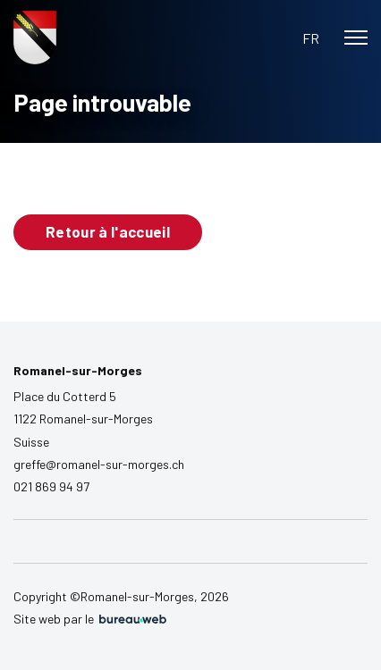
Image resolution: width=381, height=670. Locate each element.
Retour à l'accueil (108, 231)
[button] (311, 38)
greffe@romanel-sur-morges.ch (98, 464)
